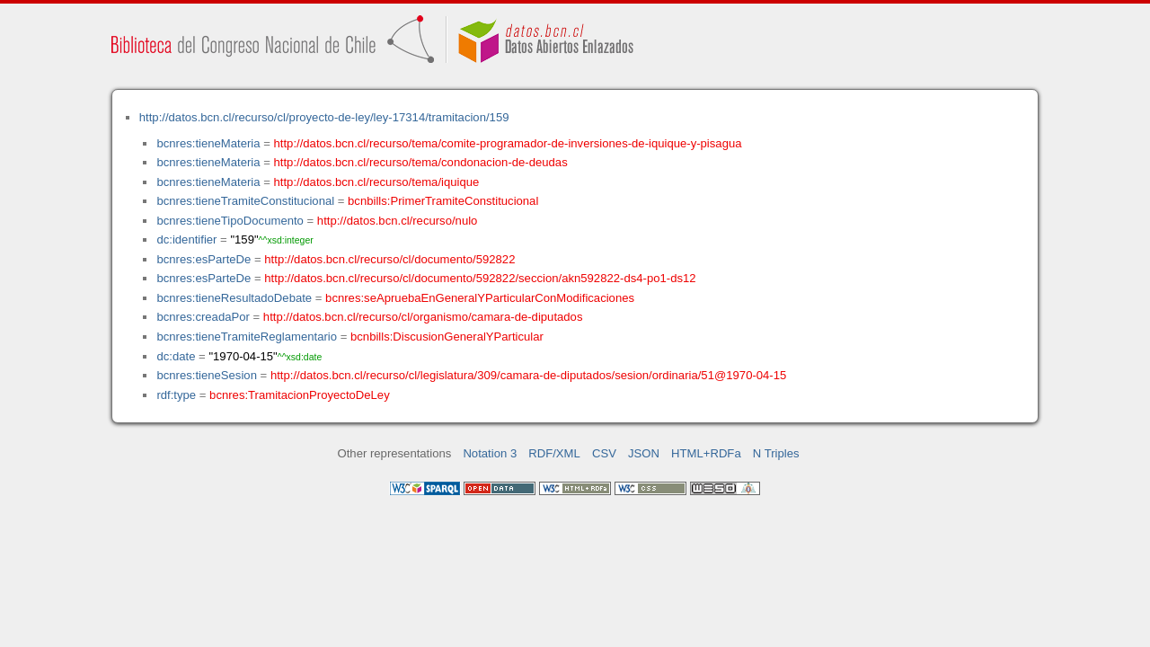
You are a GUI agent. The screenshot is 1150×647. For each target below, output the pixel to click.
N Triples (776, 453)
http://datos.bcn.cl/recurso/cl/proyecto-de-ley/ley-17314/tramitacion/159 (324, 117)
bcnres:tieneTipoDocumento (229, 220)
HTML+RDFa (706, 453)
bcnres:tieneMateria (208, 143)
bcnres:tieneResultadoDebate (234, 298)
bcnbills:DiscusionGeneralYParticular (447, 336)
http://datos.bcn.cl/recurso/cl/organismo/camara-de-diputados (423, 317)
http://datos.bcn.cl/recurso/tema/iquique (377, 182)
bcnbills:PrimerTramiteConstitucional (443, 201)
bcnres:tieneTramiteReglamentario (246, 336)
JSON (643, 453)
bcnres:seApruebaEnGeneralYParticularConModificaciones (479, 298)
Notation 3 (490, 453)
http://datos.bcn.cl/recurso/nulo (397, 220)
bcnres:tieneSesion (206, 375)
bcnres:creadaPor (202, 317)
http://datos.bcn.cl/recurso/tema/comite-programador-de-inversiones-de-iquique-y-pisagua (508, 143)
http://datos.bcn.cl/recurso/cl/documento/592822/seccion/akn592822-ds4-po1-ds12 (479, 278)
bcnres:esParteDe (203, 259)
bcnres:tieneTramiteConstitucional (245, 201)
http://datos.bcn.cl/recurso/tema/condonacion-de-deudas (421, 162)
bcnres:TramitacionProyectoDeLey (299, 395)
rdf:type (176, 395)
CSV (604, 453)
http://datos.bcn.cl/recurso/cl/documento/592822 (389, 259)
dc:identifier (186, 239)
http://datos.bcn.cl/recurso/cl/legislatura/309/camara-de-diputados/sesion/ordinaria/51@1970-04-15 (528, 375)
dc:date (175, 356)
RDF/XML (554, 453)
